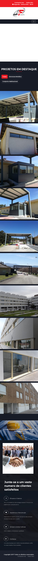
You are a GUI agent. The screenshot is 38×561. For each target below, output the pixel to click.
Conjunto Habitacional (10, 81)
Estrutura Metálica (15, 76)
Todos (4, 76)
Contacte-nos (19, 2)
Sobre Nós (29, 2)
